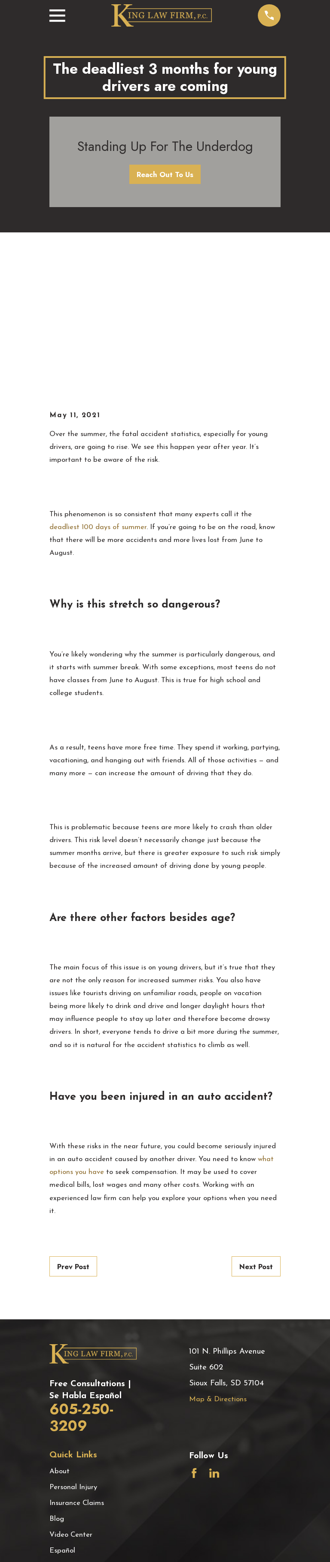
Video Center (70, 1391)
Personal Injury (73, 1344)
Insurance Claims (76, 1359)
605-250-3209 (81, 1274)
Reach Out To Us (165, 174)
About (59, 1328)
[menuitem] (61, 1545)
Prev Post (73, 1123)
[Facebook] (194, 1330)
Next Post (256, 1123)
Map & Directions (218, 1256)
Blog (56, 1375)
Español (62, 1407)
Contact (62, 1439)
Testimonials (69, 1423)
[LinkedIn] (214, 1330)
